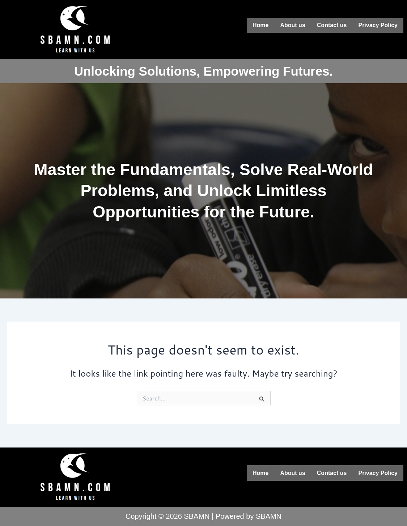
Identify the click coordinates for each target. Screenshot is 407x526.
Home (260, 25)
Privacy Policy (378, 25)
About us (292, 25)
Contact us (332, 25)
